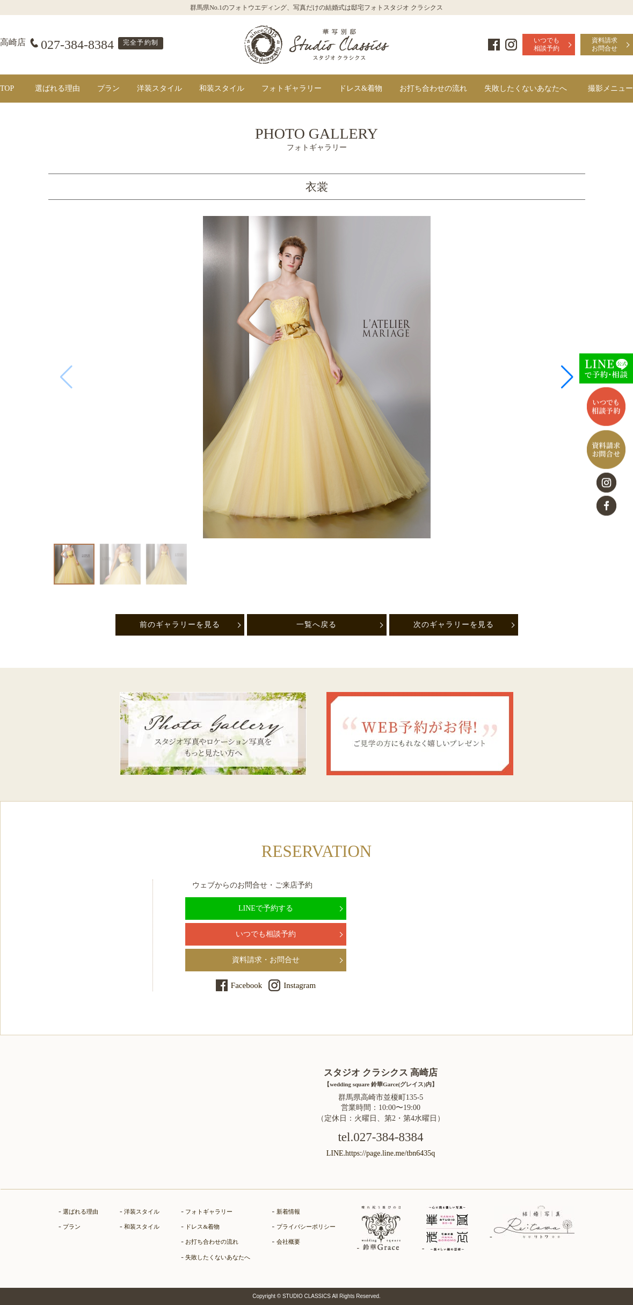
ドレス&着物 (360, 88)
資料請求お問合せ (604, 44)
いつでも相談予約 (546, 44)
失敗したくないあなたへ (525, 88)
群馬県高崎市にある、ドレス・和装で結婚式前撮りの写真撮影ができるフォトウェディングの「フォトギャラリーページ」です (316, 44)
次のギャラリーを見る (453, 625)
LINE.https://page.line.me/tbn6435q (380, 1153)
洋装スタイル (159, 88)
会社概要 (288, 1241)
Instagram (511, 44)
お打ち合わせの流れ (433, 88)
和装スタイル (221, 88)
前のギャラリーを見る (180, 625)
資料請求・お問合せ (266, 960)
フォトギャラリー (291, 88)
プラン (108, 88)
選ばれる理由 (57, 88)
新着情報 (288, 1211)
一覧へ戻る (316, 625)
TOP (7, 88)
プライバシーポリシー (306, 1226)
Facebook (494, 44)
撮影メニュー (610, 88)
